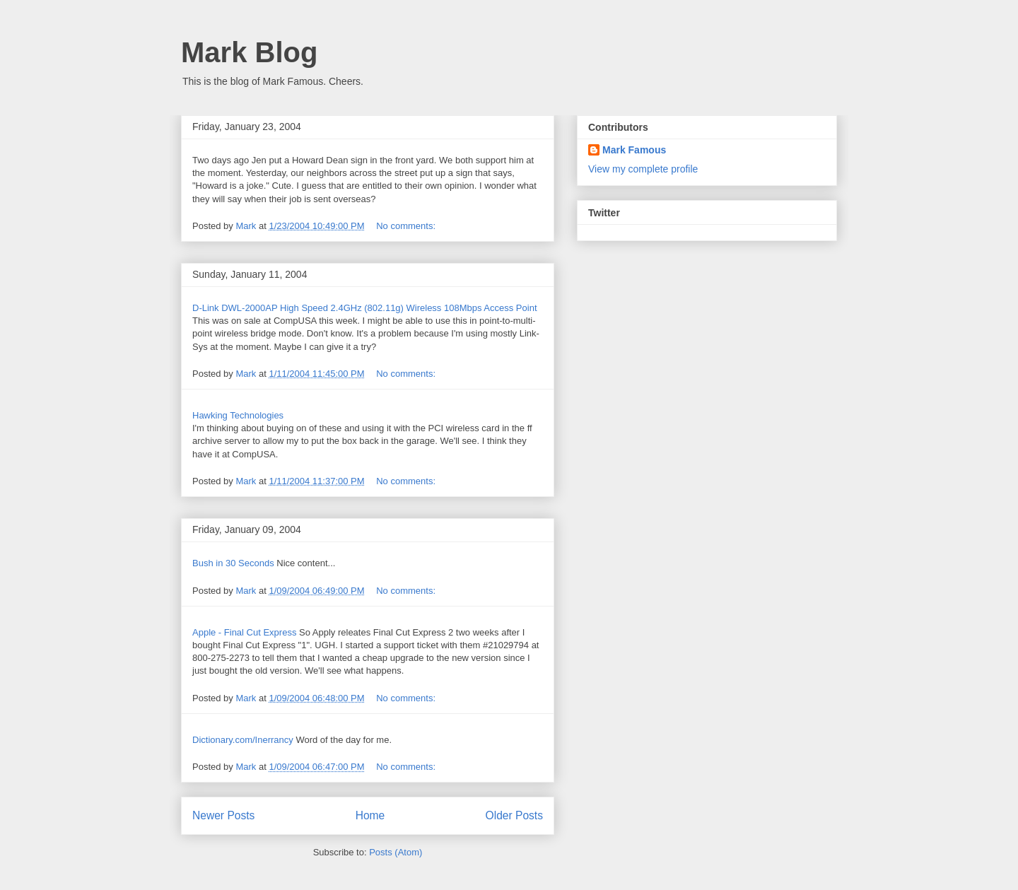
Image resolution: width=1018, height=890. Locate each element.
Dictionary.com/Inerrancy (242, 739)
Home (370, 815)
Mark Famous (634, 150)
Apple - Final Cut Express (244, 632)
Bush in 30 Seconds (233, 563)
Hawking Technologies (237, 415)
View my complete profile (643, 169)
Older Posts (514, 815)
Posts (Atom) (395, 852)
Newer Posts (223, 815)
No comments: (407, 226)
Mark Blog (249, 52)
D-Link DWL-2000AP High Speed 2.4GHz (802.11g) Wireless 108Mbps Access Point (364, 308)
